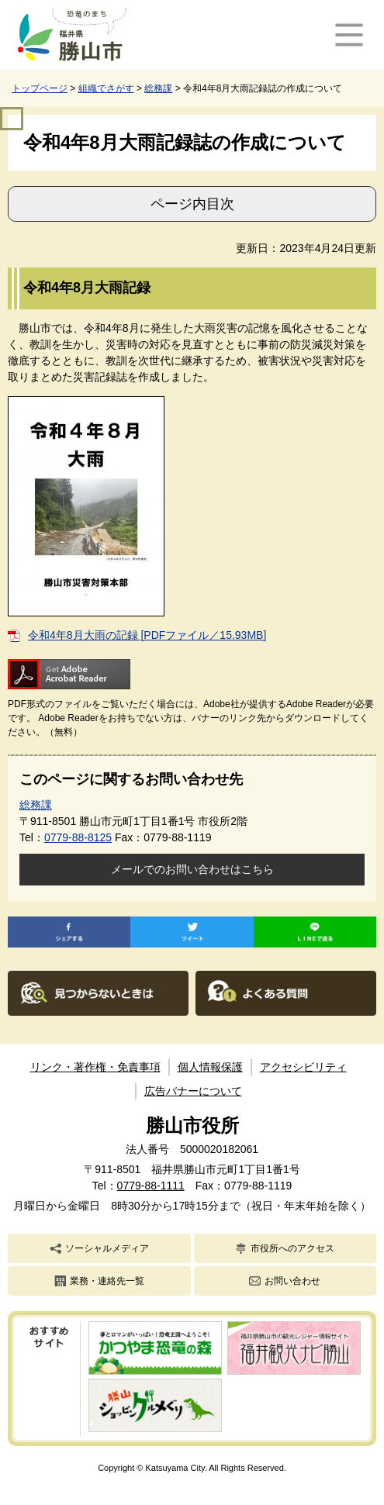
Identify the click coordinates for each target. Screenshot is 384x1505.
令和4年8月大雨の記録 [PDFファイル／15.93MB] (147, 635)
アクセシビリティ (303, 1067)
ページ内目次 (192, 204)
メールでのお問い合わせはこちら (192, 869)
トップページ (39, 88)
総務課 (158, 88)
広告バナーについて (193, 1091)
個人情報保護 (210, 1067)
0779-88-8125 (78, 837)
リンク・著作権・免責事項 (95, 1067)
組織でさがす (106, 88)
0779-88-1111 (151, 1185)
